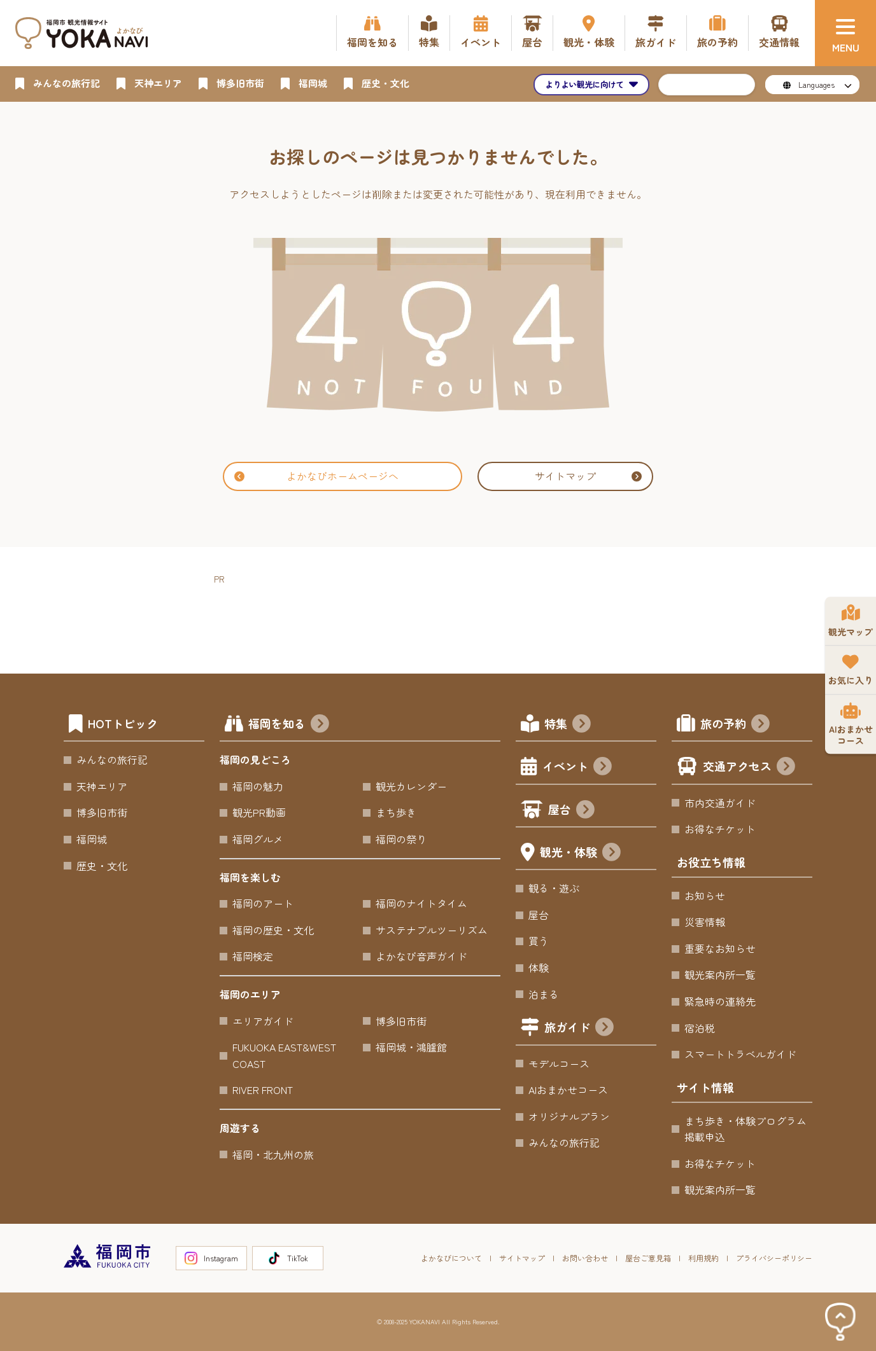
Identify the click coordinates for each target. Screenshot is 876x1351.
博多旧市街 (101, 812)
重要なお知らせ (720, 948)
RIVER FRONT (262, 1089)
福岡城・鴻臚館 (411, 1047)
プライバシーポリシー (774, 1257)
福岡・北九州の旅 (273, 1154)
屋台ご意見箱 (648, 1257)
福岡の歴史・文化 (273, 930)
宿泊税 (699, 1028)
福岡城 (91, 839)
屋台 (571, 810)
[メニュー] (845, 33)
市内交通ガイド (720, 802)
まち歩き (396, 812)
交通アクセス (749, 767)
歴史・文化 (101, 865)
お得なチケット (720, 828)
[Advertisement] (445, 615)
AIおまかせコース (568, 1089)
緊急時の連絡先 (720, 1001)
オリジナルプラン (569, 1116)
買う (538, 940)
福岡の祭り (401, 839)
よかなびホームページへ (316, 475)
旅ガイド (579, 1028)
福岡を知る (288, 724)
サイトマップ (588, 475)
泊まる (543, 994)
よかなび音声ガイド (421, 956)
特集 (567, 724)
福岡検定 (252, 956)
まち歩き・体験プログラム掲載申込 (745, 1129)
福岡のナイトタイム (421, 903)
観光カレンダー (411, 786)
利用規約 (703, 1257)
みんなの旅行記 (112, 759)
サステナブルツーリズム (432, 930)
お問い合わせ (585, 1257)
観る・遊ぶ (553, 888)
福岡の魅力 (257, 786)
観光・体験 (580, 853)
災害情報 (704, 921)
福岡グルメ (257, 839)
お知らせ (704, 895)
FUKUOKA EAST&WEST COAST (284, 1055)
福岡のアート (262, 903)
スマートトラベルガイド (740, 1054)
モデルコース (559, 1063)
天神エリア (101, 786)
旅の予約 (735, 724)
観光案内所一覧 (720, 974)
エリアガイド (262, 1021)
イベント (577, 767)
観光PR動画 (259, 812)
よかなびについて (451, 1257)
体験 (538, 967)
